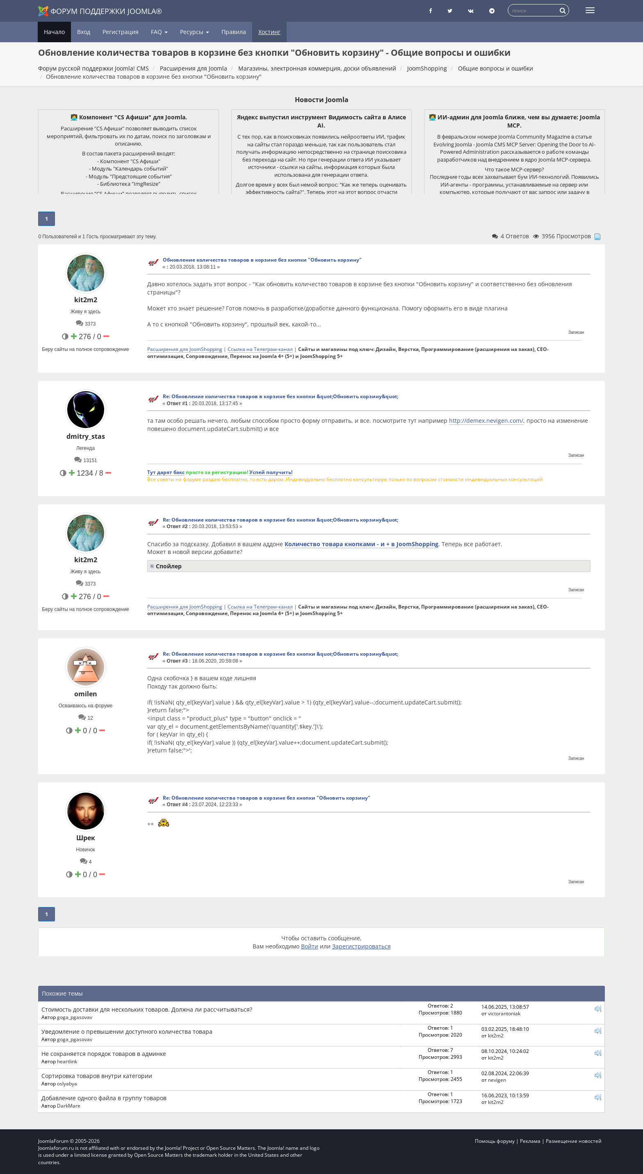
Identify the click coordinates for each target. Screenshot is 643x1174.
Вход (83, 32)
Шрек (85, 837)
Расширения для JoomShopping (184, 349)
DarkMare (68, 1105)
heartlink (67, 1061)
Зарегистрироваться (361, 946)
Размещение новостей (574, 1141)
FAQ (159, 32)
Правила (233, 32)
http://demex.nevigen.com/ (486, 420)
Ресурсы (194, 32)
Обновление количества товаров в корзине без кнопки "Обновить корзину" (262, 260)
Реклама (530, 1141)
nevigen (497, 1079)
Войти (309, 946)
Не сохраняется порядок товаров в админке (103, 1054)
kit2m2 (85, 299)
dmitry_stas (85, 436)
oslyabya (67, 1083)
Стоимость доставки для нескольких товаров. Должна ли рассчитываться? (146, 1009)
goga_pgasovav (74, 1017)
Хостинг (269, 32)
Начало (54, 32)
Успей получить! (270, 472)
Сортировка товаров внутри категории (96, 1076)
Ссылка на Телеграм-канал (260, 349)
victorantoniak (504, 1013)
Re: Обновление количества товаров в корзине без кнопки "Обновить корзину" (266, 798)
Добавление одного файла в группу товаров (103, 1098)
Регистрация (121, 32)
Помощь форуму (495, 1141)
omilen (85, 693)
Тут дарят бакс (166, 472)
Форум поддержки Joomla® (100, 11)
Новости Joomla (322, 99)
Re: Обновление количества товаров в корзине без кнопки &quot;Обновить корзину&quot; (280, 396)
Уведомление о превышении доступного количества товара (126, 1031)
